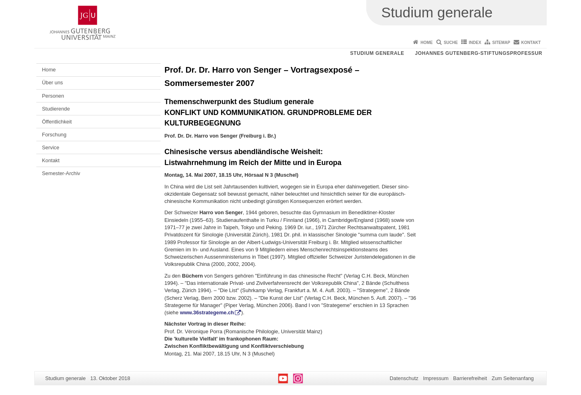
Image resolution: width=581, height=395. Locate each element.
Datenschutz (404, 378)
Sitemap (501, 42)
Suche (451, 42)
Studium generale (377, 53)
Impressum (435, 378)
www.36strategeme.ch (207, 312)
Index (475, 42)
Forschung (54, 135)
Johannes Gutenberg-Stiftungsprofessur (478, 53)
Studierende (56, 109)
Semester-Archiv (61, 173)
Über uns (52, 82)
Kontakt (531, 42)
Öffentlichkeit (57, 122)
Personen (53, 96)
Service (50, 147)
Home (426, 42)
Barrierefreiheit (470, 378)
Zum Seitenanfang (512, 378)
